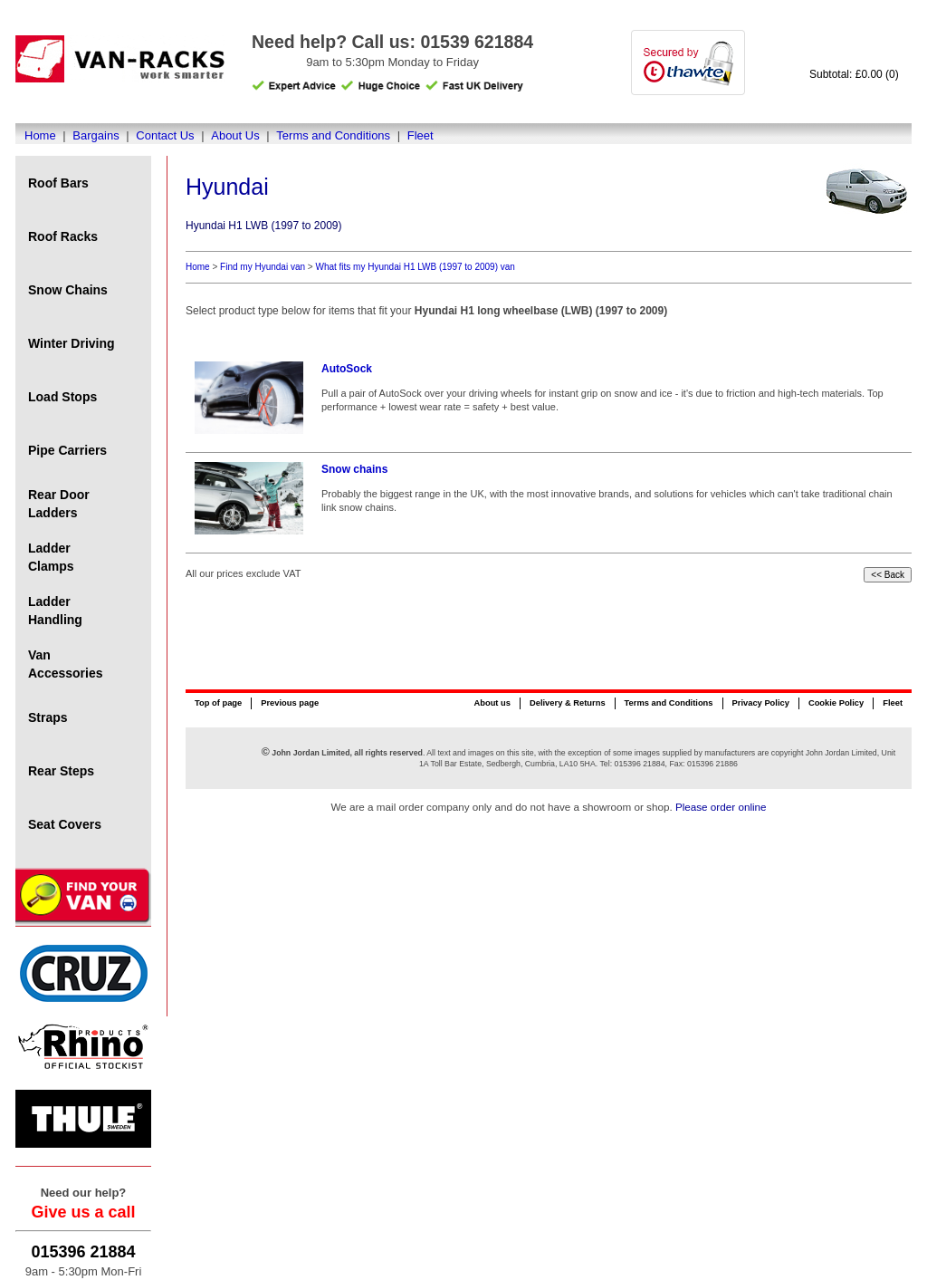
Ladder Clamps (51, 557)
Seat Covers (64, 824)
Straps (48, 717)
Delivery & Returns (568, 702)
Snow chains (354, 469)
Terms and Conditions (333, 135)
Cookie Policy (836, 702)
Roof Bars (58, 183)
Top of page (218, 702)
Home (40, 135)
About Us (235, 135)
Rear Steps (61, 771)
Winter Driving (71, 343)
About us (491, 702)
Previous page (290, 702)
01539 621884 (476, 42)
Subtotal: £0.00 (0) (854, 74)
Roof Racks (63, 236)
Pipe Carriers (67, 450)
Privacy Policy (760, 702)
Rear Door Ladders (59, 503)
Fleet (420, 135)
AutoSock (346, 368)
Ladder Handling (55, 610)
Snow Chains (68, 290)
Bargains (95, 135)
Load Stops (62, 397)
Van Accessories (65, 664)
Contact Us (165, 135)
